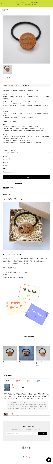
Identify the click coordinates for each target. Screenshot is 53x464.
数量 (4, 168)
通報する (12, 187)
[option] (26, 39)
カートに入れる (26, 177)
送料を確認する (18, 183)
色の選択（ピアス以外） (9, 150)
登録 (42, 433)
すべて (7, 380)
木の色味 (5, 156)
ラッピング (5, 162)
